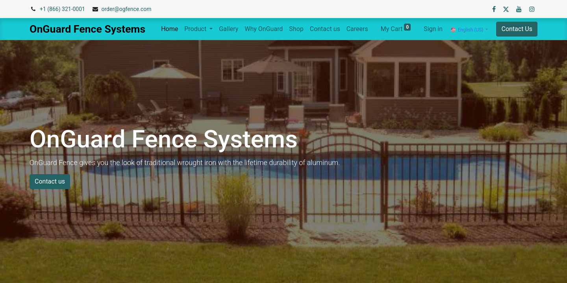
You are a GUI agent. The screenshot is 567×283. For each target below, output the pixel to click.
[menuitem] (169, 29)
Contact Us (516, 29)
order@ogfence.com (126, 9)
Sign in (433, 29)
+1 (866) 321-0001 (62, 9)
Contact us (50, 181)
